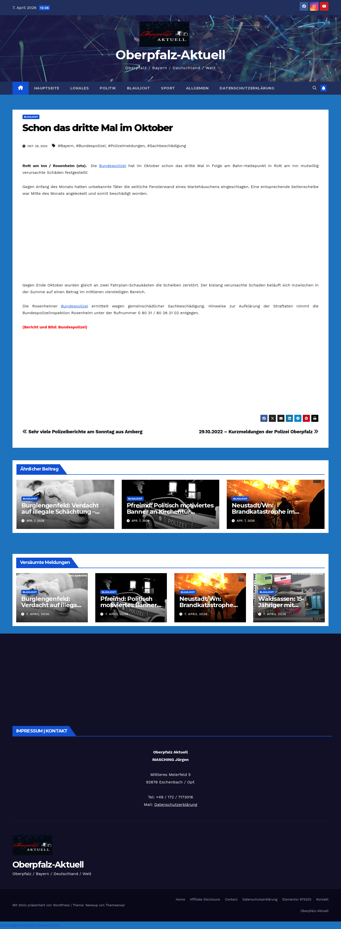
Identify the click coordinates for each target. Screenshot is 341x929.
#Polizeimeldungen (126, 145)
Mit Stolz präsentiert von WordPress (41, 905)
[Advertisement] (170, 239)
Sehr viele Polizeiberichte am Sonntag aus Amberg (82, 432)
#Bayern (66, 145)
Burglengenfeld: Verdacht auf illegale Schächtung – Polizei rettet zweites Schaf (61, 511)
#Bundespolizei (91, 145)
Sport (168, 88)
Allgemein (197, 88)
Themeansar (115, 905)
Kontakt (322, 899)
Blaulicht (138, 88)
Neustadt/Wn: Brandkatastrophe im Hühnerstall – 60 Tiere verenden (207, 608)
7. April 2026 (37, 614)
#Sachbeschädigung (166, 145)
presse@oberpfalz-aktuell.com (30, 925)
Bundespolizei (112, 165)
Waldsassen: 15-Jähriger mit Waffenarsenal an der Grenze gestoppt (288, 608)
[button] (315, 88)
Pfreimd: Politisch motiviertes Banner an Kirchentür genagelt (170, 511)
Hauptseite (46, 88)
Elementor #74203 (296, 899)
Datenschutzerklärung (247, 88)
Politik (108, 88)
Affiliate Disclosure (205, 899)
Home (180, 899)
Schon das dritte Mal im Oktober (97, 128)
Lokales (79, 88)
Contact (231, 899)
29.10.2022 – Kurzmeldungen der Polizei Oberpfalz (259, 432)
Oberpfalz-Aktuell (170, 54)
